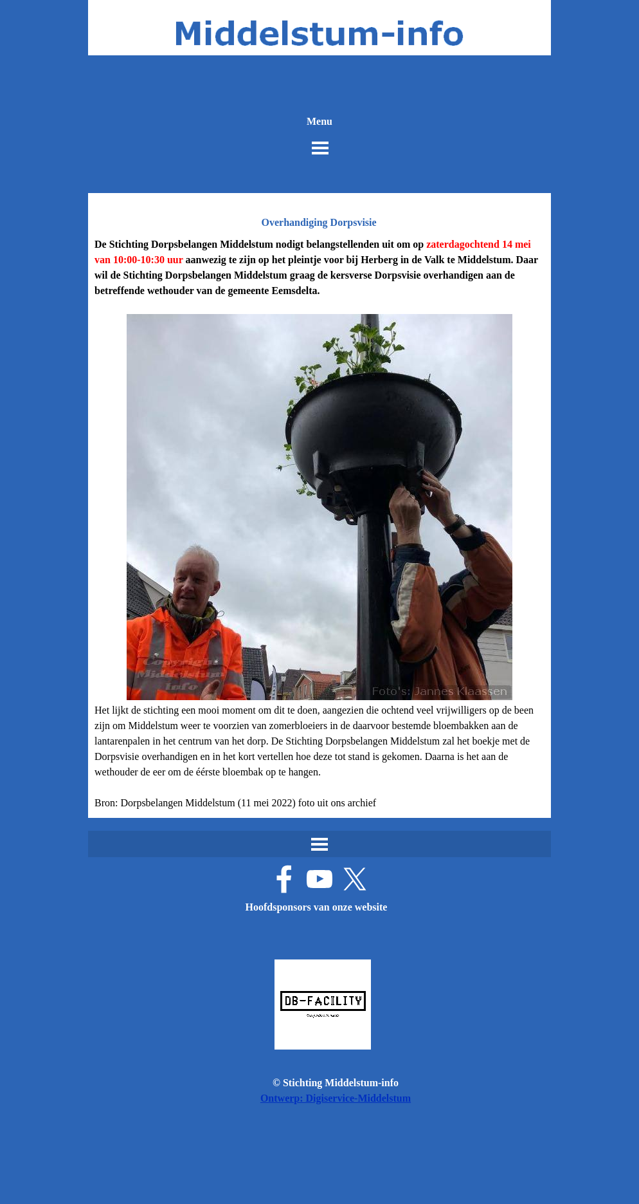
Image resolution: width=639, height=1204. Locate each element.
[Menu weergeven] (320, 148)
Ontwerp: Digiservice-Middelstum (335, 1098)
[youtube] (319, 879)
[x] (355, 879)
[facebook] (284, 879)
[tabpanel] (319, 524)
